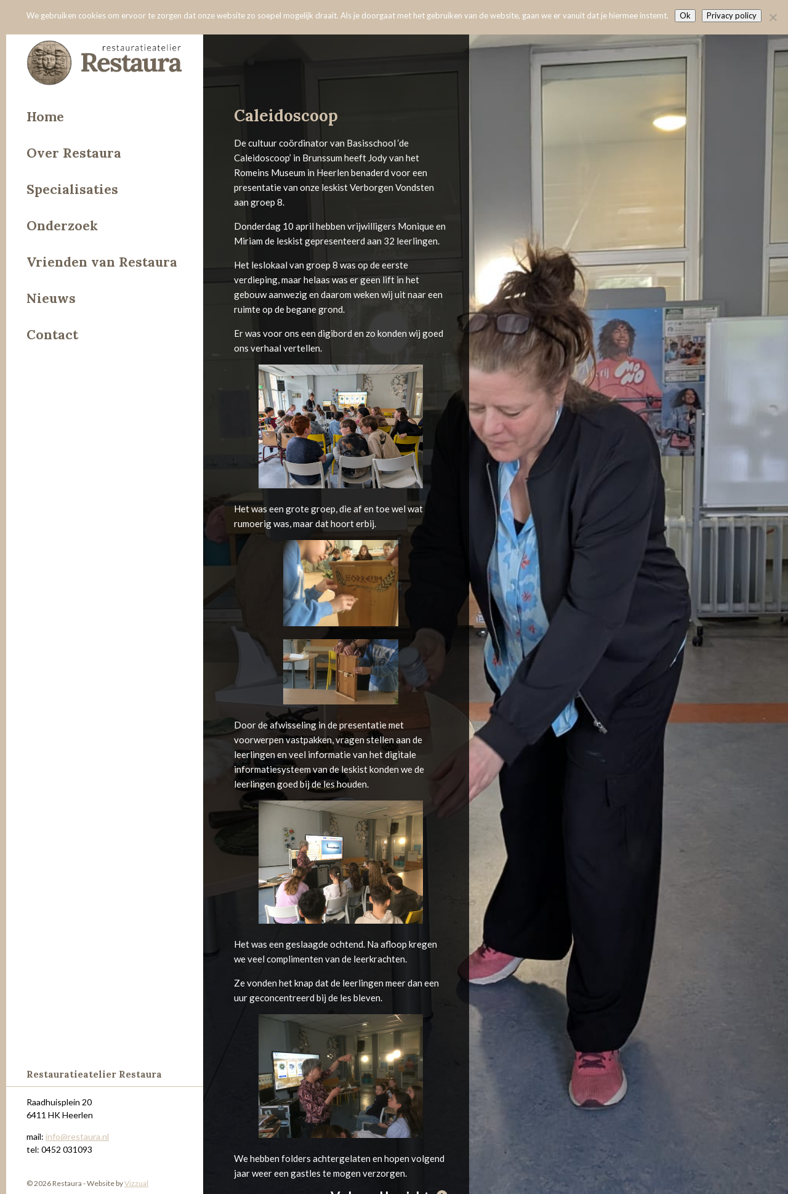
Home (45, 116)
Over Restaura (73, 153)
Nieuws (51, 298)
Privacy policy (732, 15)
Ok (685, 15)
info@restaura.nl (77, 1136)
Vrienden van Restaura (101, 262)
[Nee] (772, 17)
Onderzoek (62, 225)
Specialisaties (72, 189)
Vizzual (136, 1183)
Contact (52, 334)
